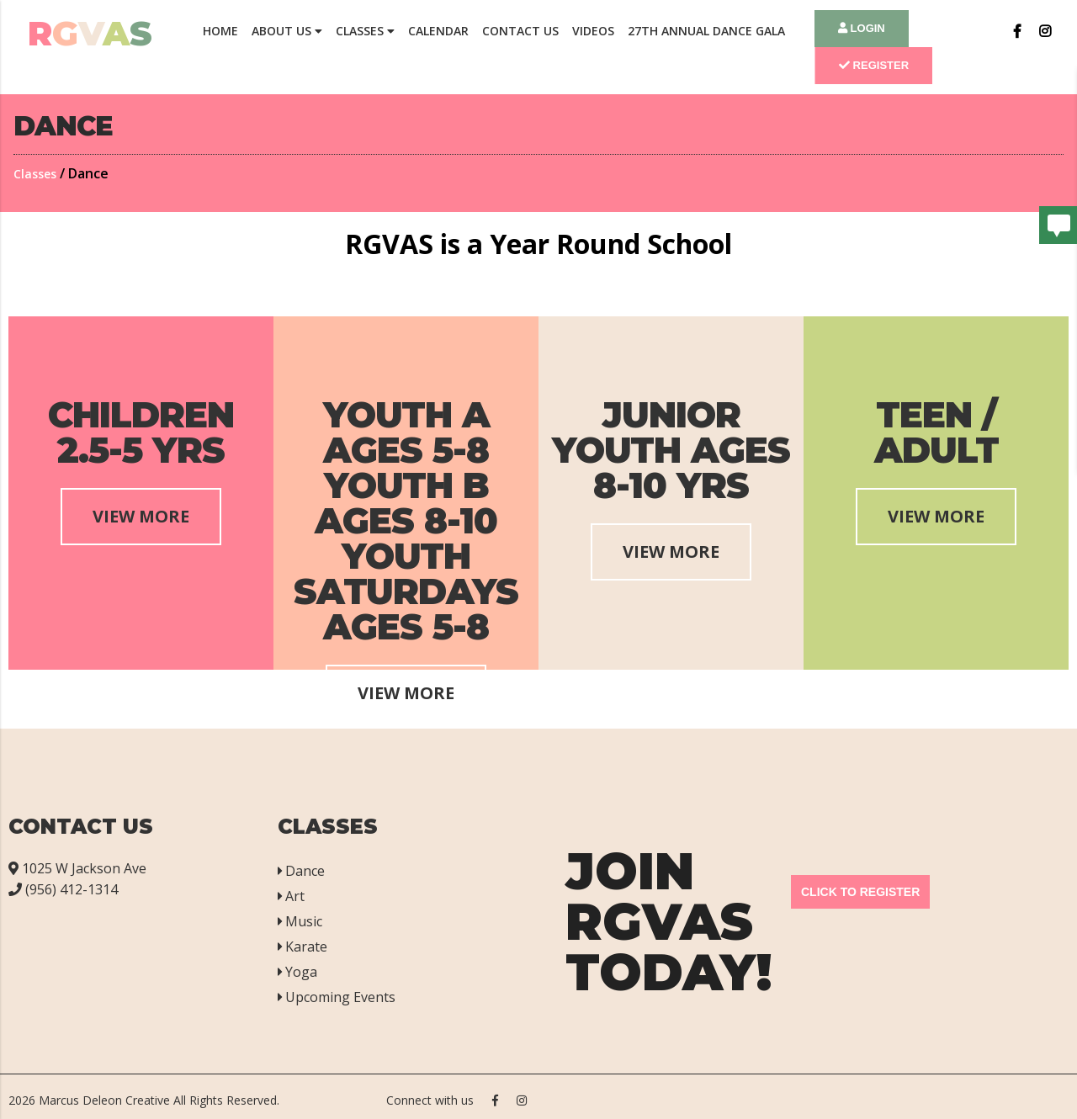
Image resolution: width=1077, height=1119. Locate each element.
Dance (301, 871)
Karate (302, 946)
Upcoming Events (336, 997)
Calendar (438, 31)
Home (220, 31)
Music (300, 921)
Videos (593, 31)
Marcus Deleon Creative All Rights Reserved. (159, 1100)
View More (141, 516)
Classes (365, 31)
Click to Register (860, 892)
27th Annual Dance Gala (706, 31)
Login (861, 28)
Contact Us (520, 31)
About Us (287, 31)
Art (291, 896)
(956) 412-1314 (63, 889)
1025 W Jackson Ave (77, 868)
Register (874, 65)
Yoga (297, 972)
